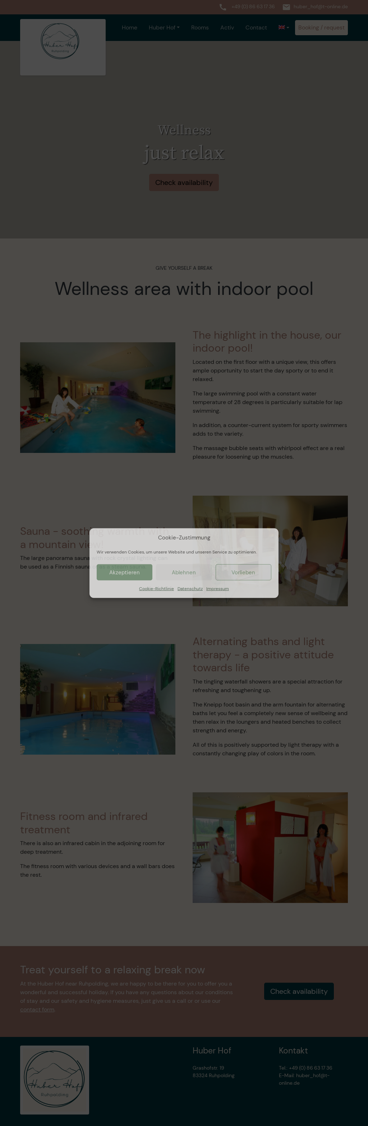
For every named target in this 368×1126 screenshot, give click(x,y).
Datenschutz (190, 589)
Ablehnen (184, 572)
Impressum (217, 589)
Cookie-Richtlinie (156, 589)
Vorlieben (243, 572)
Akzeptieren (124, 572)
